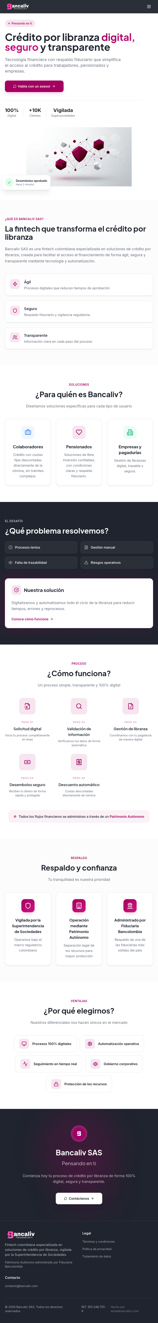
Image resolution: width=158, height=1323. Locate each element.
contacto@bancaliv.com (21, 1286)
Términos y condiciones (98, 1241)
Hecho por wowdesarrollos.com (125, 1309)
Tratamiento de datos (96, 1256)
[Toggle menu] (149, 6)
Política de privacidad (97, 1249)
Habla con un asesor (34, 86)
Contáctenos (79, 1198)
